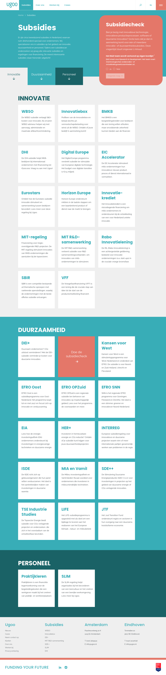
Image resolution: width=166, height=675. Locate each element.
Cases (67, 5)
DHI (46, 651)
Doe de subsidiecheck (76, 361)
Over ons (40, 5)
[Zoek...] (141, 5)
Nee (116, 69)
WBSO (47, 631)
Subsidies (26, 5)
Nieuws (8, 631)
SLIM (47, 648)
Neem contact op (12, 637)
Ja (108, 69)
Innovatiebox (50, 634)
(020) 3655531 (91, 641)
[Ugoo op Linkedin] (60, 667)
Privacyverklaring (12, 651)
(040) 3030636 (132, 641)
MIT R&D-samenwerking (54, 641)
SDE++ (47, 644)
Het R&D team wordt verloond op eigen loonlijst (131, 60)
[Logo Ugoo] (12, 5)
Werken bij (54, 5)
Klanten (8, 641)
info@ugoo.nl (91, 644)
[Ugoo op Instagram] (66, 667)
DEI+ (46, 637)
